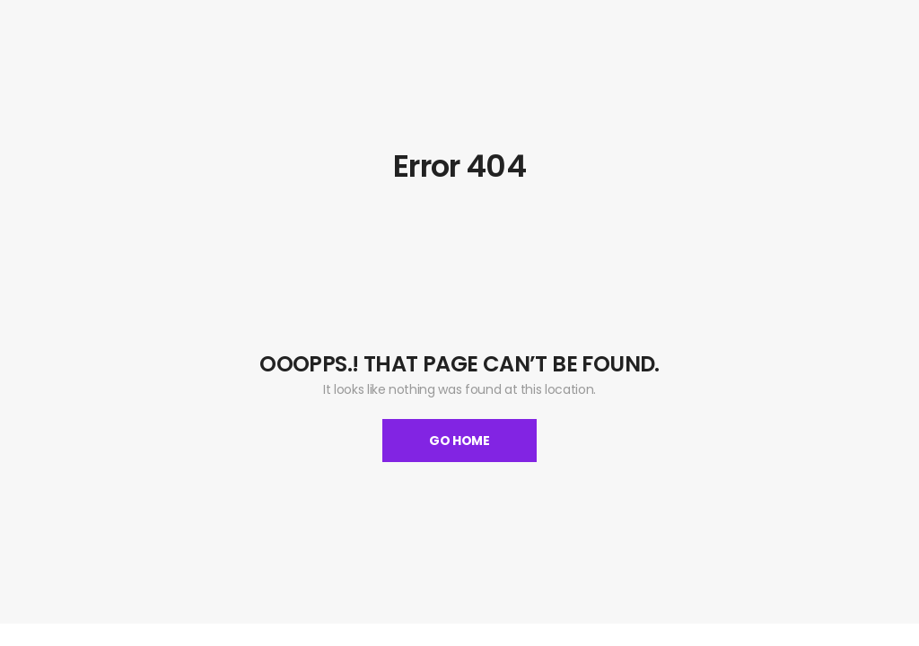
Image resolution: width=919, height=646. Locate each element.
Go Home (459, 441)
